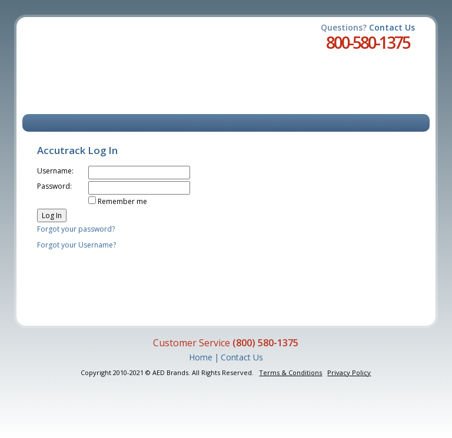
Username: (55, 171)
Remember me (122, 201)
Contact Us (392, 27)
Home (200, 357)
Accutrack (94, 59)
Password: (54, 186)
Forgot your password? (76, 229)
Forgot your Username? (76, 245)
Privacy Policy (349, 372)
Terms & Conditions (290, 372)
